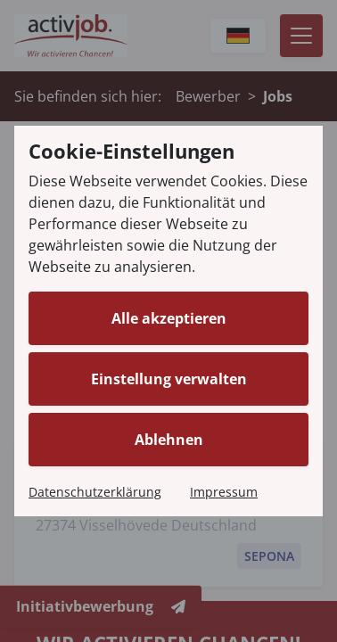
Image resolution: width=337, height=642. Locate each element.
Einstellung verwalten (169, 379)
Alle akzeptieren (168, 318)
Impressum (224, 491)
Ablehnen (169, 439)
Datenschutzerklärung (95, 491)
